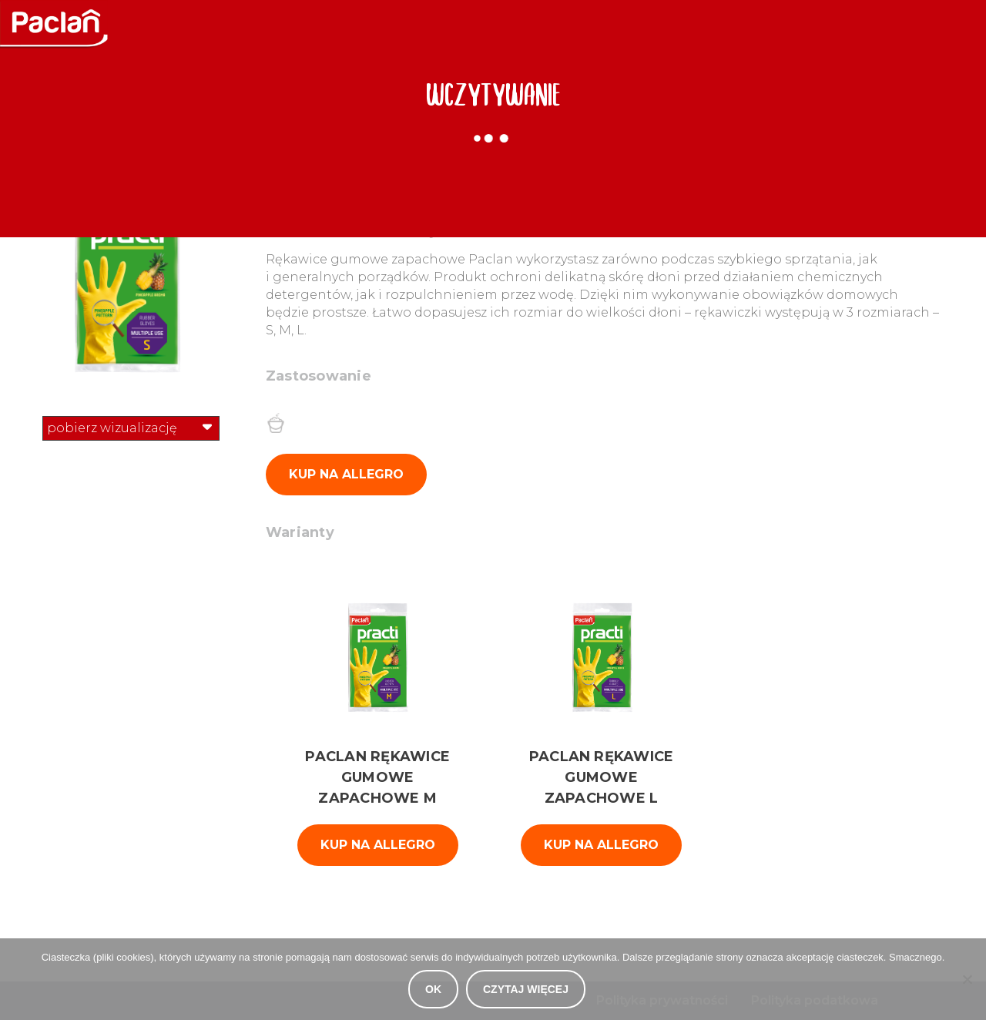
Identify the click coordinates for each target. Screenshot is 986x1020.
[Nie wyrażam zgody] (966, 979)
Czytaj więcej (525, 989)
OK (433, 989)
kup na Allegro (377, 844)
